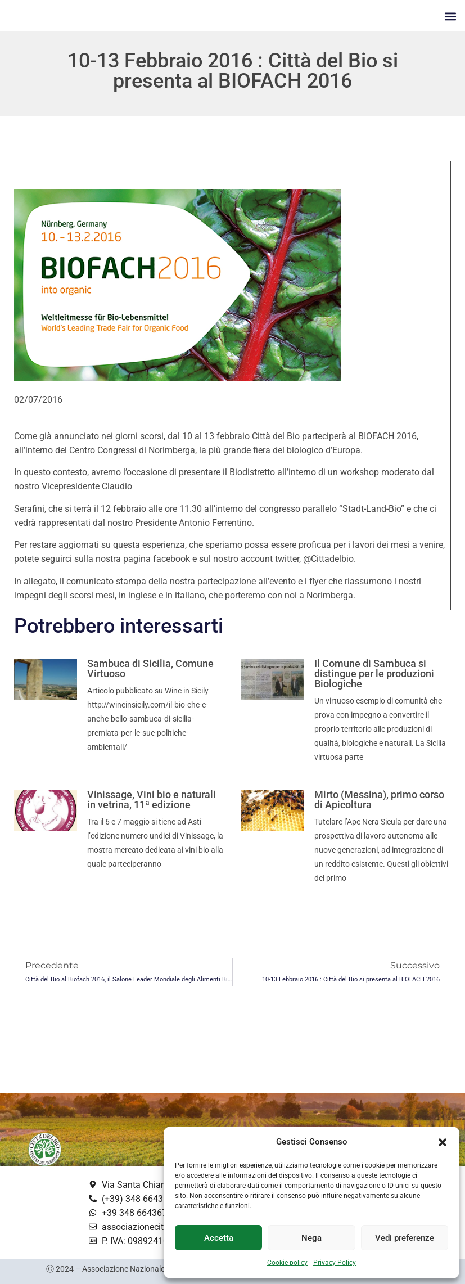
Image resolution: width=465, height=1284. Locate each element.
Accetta (218, 1238)
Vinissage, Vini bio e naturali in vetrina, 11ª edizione (151, 799)
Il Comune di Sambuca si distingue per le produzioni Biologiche (374, 673)
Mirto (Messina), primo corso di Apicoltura (379, 799)
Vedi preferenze (404, 1238)
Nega (311, 1238)
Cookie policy (287, 1263)
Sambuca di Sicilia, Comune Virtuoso (150, 668)
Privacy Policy (334, 1263)
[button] (442, 1142)
